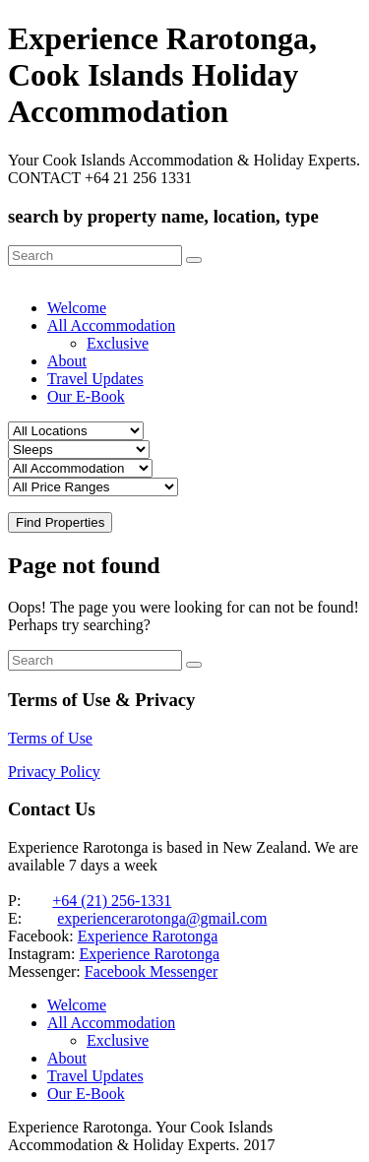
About (67, 361)
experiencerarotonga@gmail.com (162, 918)
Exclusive (118, 343)
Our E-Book (86, 396)
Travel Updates (95, 378)
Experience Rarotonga (148, 936)
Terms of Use (50, 738)
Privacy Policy (54, 771)
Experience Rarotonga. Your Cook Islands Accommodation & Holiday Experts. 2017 (142, 1136)
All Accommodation (111, 325)
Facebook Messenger (151, 971)
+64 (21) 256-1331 (111, 900)
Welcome (76, 307)
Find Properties (60, 522)
